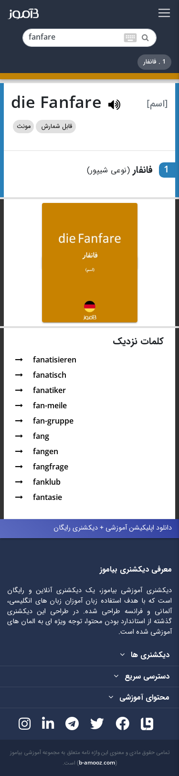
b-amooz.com (97, 763)
